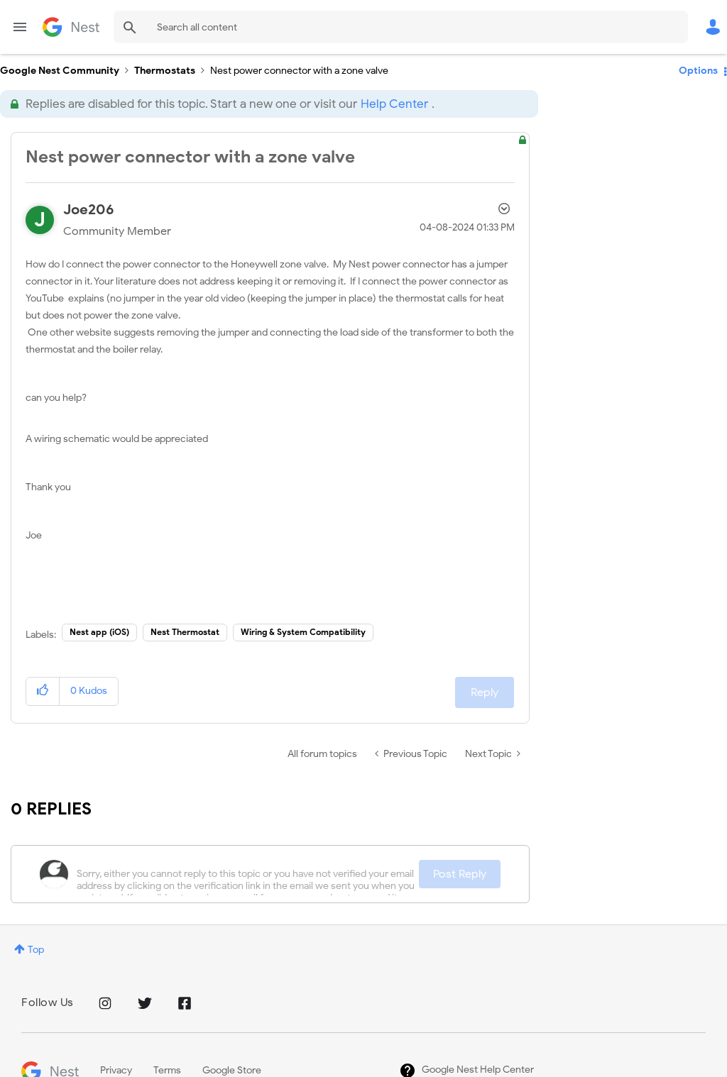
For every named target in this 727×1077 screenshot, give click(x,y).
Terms (167, 1070)
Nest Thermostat (185, 631)
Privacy (116, 1070)
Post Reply (459, 874)
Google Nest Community (71, 27)
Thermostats (164, 71)
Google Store (231, 1070)
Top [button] (36, 950)
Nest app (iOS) (99, 631)
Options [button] (698, 71)
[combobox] (401, 27)
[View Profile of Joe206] (88, 210)
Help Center (394, 103)
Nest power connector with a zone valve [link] (299, 71)
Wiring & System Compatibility (303, 631)
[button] (43, 691)
